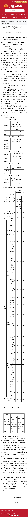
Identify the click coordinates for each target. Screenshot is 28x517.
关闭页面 (19, 34)
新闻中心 (14, 14)
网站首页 (4, 14)
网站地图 (2, 510)
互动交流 (14, 17)
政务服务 (4, 17)
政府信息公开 (23, 14)
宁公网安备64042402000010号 (4, 513)
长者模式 (24, 1)
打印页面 (14, 34)
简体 (12, 1)
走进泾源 (23, 17)
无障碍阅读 (18, 1)
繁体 (15, 1)
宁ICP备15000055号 (10, 513)
